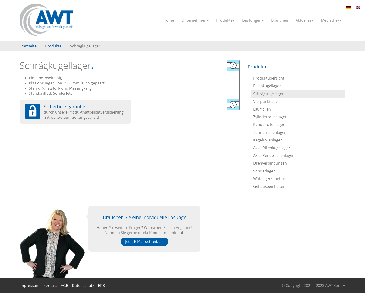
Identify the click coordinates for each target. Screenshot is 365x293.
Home (168, 20)
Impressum (30, 285)
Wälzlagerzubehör (269, 178)
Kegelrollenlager (267, 140)
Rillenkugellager (267, 85)
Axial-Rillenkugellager (271, 147)
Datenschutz (83, 285)
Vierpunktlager (266, 101)
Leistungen (251, 20)
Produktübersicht (268, 78)
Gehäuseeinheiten (269, 186)
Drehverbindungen (270, 163)
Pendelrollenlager (268, 124)
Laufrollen (262, 109)
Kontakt (50, 285)
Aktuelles (303, 20)
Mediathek (330, 20)
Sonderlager (264, 171)
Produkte (224, 20)
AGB (64, 285)
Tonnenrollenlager (269, 132)
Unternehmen (194, 20)
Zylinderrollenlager (270, 116)
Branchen (279, 20)
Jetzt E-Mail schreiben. (144, 241)
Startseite (28, 46)
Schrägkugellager (268, 93)
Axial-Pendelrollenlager (273, 155)
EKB (101, 285)
